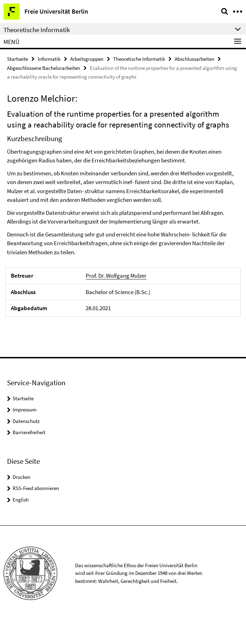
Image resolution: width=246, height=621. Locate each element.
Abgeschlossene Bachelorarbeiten (43, 68)
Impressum (24, 409)
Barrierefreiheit (29, 432)
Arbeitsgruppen (86, 59)
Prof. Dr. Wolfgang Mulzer (116, 275)
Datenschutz (26, 421)
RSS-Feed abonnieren (36, 488)
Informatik (49, 59)
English (21, 499)
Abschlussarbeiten (194, 59)
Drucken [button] (21, 477)
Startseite (17, 59)
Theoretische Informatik (139, 59)
